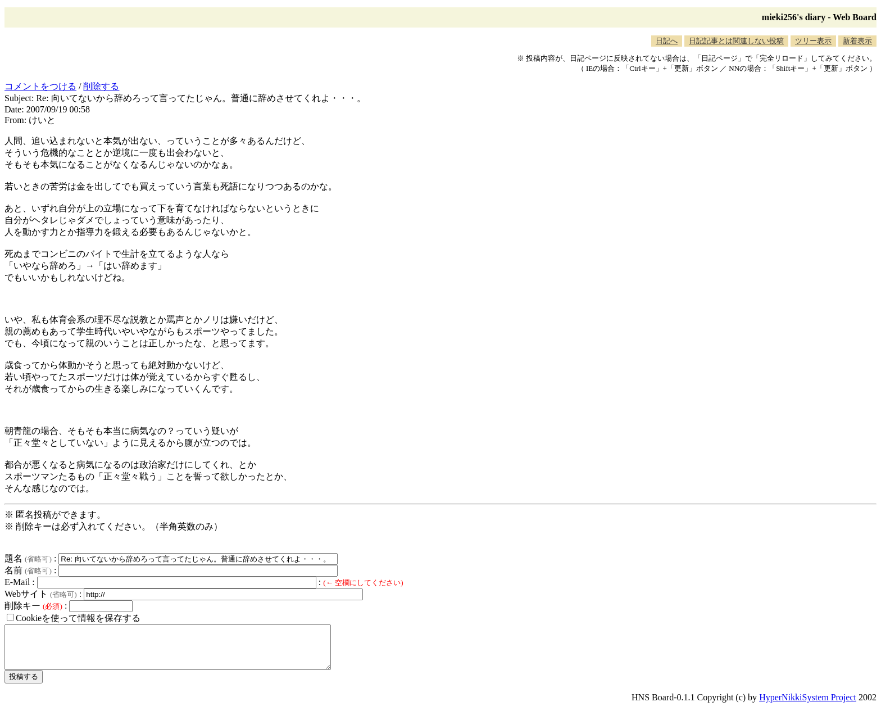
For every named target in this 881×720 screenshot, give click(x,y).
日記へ (667, 41)
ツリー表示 (813, 41)
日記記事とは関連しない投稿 (736, 41)
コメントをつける (40, 86)
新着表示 (857, 41)
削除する (101, 86)
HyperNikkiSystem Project (807, 705)
